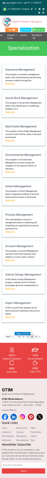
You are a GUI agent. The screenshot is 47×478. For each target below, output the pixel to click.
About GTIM (21, 428)
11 (23, 336)
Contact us (6, 432)
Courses (23, 35)
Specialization (22, 440)
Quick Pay (38, 30)
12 (27, 336)
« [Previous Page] (12, 336)
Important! (8, 6)
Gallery (34, 436)
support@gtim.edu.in (12, 3)
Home (4, 428)
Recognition (37, 35)
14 (36, 336)
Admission (6, 440)
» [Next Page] (39, 336)
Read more (10, 83)
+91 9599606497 (12, 9)
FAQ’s (33, 428)
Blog (33, 440)
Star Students (8, 436)
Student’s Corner (11, 36)
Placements (36, 432)
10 (19, 336)
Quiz (11, 30)
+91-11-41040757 (32, 3)
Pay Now (26, 30)
